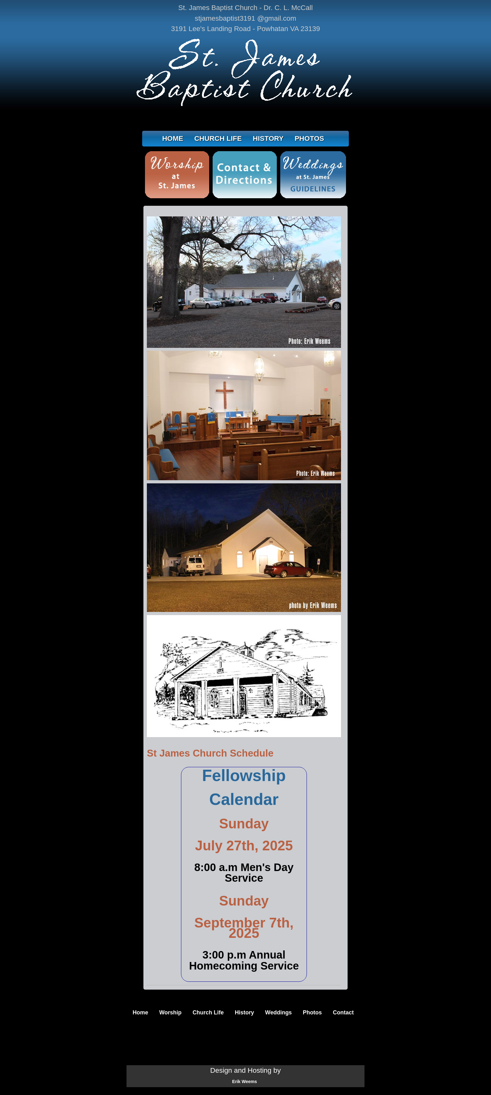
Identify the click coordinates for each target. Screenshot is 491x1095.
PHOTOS (309, 138)
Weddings (278, 1012)
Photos (312, 1012)
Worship (170, 1012)
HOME (172, 138)
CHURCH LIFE (218, 138)
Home (140, 1012)
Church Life (208, 1012)
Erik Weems (244, 1081)
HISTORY (268, 138)
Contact (343, 1012)
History (244, 1012)
